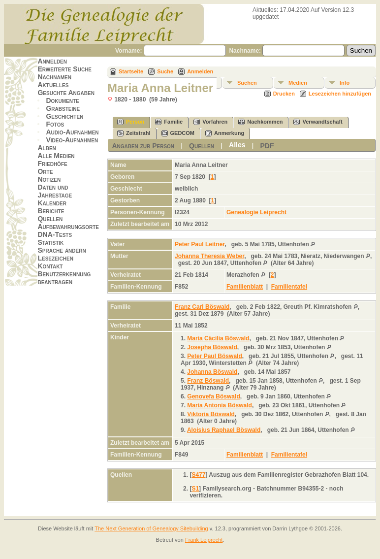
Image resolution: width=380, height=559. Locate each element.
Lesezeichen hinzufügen (340, 94)
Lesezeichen (55, 258)
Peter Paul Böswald (214, 356)
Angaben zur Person (143, 146)
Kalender (51, 203)
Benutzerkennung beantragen (64, 278)
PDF (267, 146)
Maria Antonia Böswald (219, 405)
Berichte (50, 211)
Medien (297, 83)
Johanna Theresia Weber (209, 256)
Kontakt (50, 266)
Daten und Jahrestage (54, 191)
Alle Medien (55, 156)
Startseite (131, 71)
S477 (198, 474)
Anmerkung (224, 133)
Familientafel (289, 286)
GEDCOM (178, 133)
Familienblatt (244, 286)
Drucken (284, 94)
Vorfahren (210, 122)
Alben (46, 148)
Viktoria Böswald (210, 414)
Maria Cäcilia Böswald (218, 338)
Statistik (50, 242)
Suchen (247, 83)
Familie (169, 122)
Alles (237, 145)
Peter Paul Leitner (199, 244)
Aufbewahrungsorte (68, 226)
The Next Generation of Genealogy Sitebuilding (151, 528)
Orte (45, 171)
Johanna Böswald (212, 371)
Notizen (49, 179)
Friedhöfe (52, 163)
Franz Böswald (208, 380)
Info (344, 83)
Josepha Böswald (212, 347)
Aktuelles (52, 85)
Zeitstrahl (134, 133)
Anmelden (52, 61)
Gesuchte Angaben (66, 93)
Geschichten (64, 116)
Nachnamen (54, 77)
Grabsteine (63, 108)
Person (130, 122)
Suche (165, 71)
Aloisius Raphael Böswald (223, 430)
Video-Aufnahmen (72, 140)
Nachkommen (260, 122)
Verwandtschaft (317, 122)
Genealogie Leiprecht (256, 212)
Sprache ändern (61, 250)
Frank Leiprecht (203, 540)
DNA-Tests (54, 234)
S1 (195, 488)
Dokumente (62, 100)
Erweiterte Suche (64, 69)
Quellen (50, 219)
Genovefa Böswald (213, 396)
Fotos (55, 124)
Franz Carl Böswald (202, 306)
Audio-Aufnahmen (72, 132)
